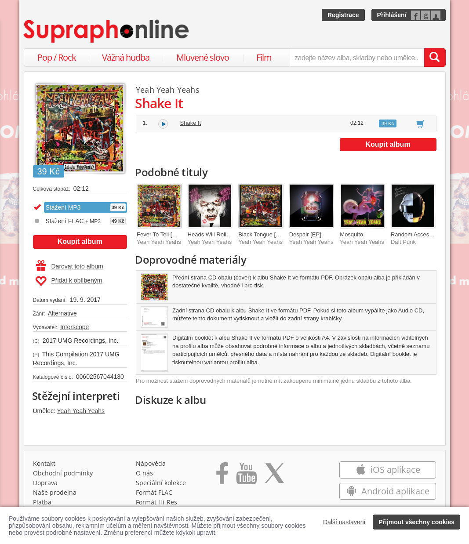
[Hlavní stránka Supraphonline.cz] (107, 31)
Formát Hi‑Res (156, 502)
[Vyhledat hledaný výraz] (435, 57)
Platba (42, 502)
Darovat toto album (69, 266)
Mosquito (351, 234)
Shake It (190, 123)
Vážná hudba (125, 57)
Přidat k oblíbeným (68, 281)
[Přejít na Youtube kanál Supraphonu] (246, 476)
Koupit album (80, 241)
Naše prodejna (54, 492)
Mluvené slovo (202, 57)
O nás (144, 473)
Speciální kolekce (161, 483)
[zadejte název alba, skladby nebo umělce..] (357, 57)
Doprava (45, 483)
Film (264, 57)
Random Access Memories (425, 234)
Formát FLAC (154, 492)
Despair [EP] (305, 234)
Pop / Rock (56, 57)
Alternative (62, 313)
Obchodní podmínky (63, 473)
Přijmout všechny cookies (416, 522)
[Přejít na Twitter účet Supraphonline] (274, 476)
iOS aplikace (388, 469)
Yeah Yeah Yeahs (81, 410)
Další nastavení (344, 522)
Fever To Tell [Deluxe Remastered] (180, 234)
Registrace (343, 14)
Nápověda (151, 463)
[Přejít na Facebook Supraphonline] (222, 476)
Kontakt (44, 463)
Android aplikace (387, 491)
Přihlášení (392, 14)
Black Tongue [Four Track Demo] (279, 234)
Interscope (74, 326)
